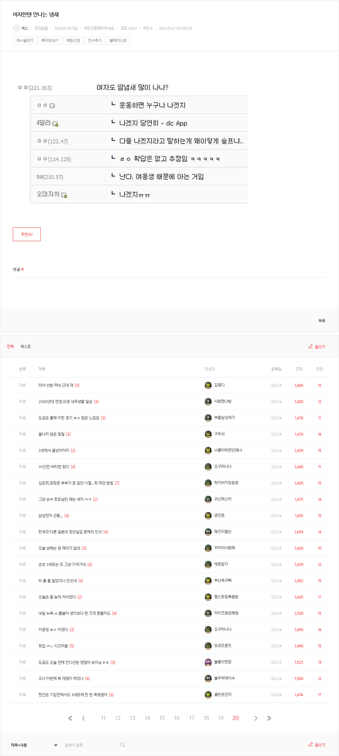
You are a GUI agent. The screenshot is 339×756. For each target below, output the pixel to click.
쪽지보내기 (50, 40)
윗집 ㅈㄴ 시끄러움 (53, 646)
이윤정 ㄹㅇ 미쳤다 (53, 629)
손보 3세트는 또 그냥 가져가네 (62, 564)
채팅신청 (73, 40)
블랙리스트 (118, 40)
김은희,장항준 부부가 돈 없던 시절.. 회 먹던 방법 (76, 483)
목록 (321, 320)
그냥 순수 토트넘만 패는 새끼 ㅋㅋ (65, 499)
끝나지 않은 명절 (52, 434)
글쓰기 (320, 346)
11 (103, 718)
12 (118, 718)
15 (162, 718)
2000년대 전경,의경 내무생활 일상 (65, 401)
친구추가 (95, 40)
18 (206, 718)
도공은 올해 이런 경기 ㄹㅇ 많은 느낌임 (69, 418)
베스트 (26, 346)
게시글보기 (25, 40)
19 (221, 718)
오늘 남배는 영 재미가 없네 (59, 548)
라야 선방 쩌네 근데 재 (56, 385)
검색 (123, 744)
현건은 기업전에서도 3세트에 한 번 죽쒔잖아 (73, 694)
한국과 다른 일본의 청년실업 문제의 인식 (70, 532)
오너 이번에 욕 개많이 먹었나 (61, 678)
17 (191, 718)
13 (132, 718)
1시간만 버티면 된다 (54, 466)
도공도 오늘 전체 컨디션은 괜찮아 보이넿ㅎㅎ (74, 662)
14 (147, 718)
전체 (10, 346)
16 (177, 718)
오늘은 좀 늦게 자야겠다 (57, 597)
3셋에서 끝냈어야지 (54, 450)
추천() (27, 234)
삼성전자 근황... (51, 515)
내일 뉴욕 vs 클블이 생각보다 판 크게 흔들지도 (75, 613)
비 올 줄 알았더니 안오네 (58, 580)
